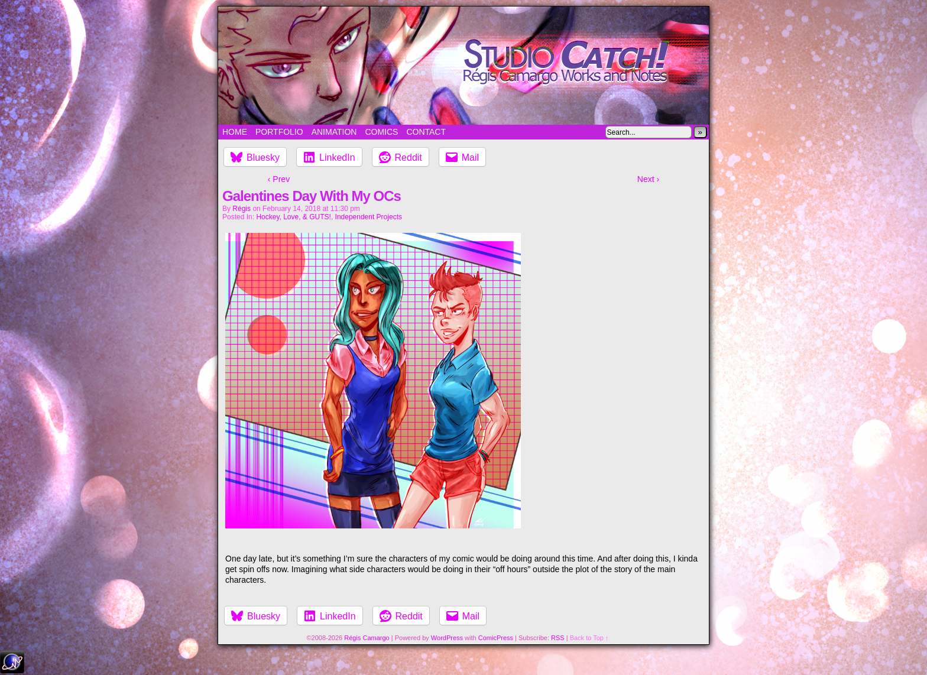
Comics (381, 132)
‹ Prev (279, 179)
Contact (426, 132)
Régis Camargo (366, 637)
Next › (648, 179)
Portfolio (279, 132)
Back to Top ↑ (589, 637)
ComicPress (495, 637)
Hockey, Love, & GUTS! (293, 217)
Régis (241, 209)
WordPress (447, 637)
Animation (334, 132)
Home (234, 132)
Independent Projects (368, 217)
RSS (558, 637)
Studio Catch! (463, 66)
